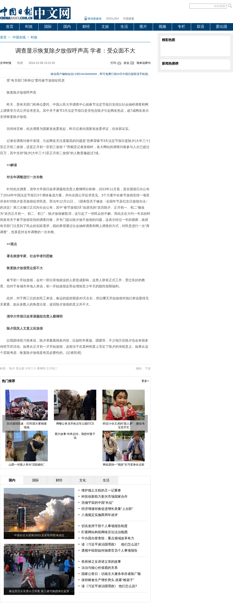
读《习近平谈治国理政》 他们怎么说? (110, 544)
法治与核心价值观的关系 (99, 568)
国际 (48, 27)
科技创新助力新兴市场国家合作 (104, 496)
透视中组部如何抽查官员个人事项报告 (109, 550)
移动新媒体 (95, 18)
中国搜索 (128, 18)
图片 (143, 27)
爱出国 (221, 27)
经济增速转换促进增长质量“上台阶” (107, 509)
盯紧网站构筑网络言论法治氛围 (104, 532)
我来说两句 (144, 63)
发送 (126, 63)
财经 (86, 27)
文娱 (105, 27)
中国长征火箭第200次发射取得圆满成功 (39, 535)
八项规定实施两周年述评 (99, 515)
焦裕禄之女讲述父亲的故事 (101, 561)
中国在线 (19, 37)
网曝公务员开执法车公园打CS (75, 423)
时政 (29, 27)
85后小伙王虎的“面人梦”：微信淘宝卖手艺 (123, 425)
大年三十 (30, 368)
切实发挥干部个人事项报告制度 (104, 526)
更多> (145, 381)
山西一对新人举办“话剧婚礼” (26, 464)
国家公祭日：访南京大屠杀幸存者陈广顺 (111, 574)
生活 (124, 27)
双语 (200, 27)
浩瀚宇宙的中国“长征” (97, 502)
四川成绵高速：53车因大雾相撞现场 (26, 425)
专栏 (181, 27)
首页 (9, 27)
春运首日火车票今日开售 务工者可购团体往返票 (39, 591)
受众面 (20, 368)
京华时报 (5, 63)
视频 (162, 27)
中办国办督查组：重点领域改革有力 (107, 538)
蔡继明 (41, 368)
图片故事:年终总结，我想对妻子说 (75, 435)
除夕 (12, 368)
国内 (67, 27)
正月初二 (52, 368)
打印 (113, 63)
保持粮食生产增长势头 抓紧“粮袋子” (107, 580)
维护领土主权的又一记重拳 (101, 490)
